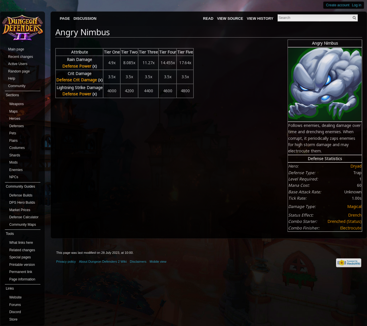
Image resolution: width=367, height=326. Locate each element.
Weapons (16, 104)
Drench (355, 215)
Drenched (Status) (344, 221)
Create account (337, 5)
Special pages (20, 257)
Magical (354, 206)
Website (15, 297)
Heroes (14, 119)
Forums (15, 305)
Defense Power (76, 66)
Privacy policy (66, 261)
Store (13, 319)
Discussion (85, 18)
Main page (16, 49)
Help (11, 78)
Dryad (356, 166)
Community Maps (22, 225)
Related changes (22, 250)
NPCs (13, 177)
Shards (14, 155)
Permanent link (20, 272)
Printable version (22, 265)
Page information (22, 279)
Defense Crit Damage (76, 80)
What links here (21, 243)
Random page (19, 71)
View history (260, 18)
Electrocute (351, 228)
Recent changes (20, 57)
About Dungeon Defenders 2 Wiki (103, 261)
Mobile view (158, 261)
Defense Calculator (23, 217)
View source (230, 18)
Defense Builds (20, 195)
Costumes (17, 148)
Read (208, 18)
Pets (12, 133)
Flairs (13, 141)
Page (65, 18)
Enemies (16, 170)
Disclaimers (138, 261)
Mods (13, 162)
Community (17, 86)
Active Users (17, 64)
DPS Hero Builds (22, 203)
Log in (357, 5)
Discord (15, 312)
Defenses (16, 126)
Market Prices (19, 210)
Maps (13, 111)
